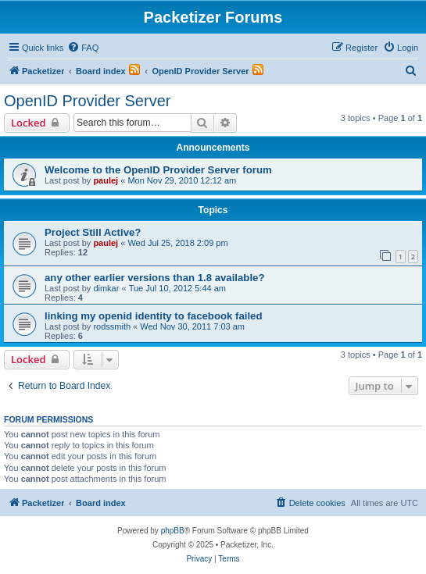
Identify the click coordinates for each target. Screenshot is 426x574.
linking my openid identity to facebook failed (153, 316)
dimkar (106, 288)
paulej (105, 180)
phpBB (172, 530)
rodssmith (112, 326)
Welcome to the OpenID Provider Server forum (158, 170)
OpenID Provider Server (87, 100)
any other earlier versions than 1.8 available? (154, 277)
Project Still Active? (93, 232)
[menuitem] (82, 47)
